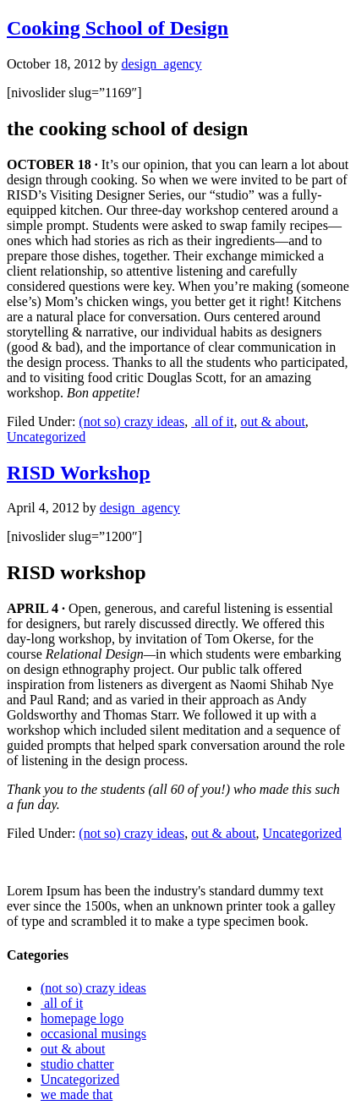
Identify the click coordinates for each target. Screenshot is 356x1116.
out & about (272, 421)
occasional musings (93, 1033)
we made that (76, 1094)
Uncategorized (46, 436)
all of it (212, 421)
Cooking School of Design (117, 28)
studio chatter (77, 1064)
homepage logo (82, 1018)
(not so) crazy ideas (131, 421)
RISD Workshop (79, 473)
